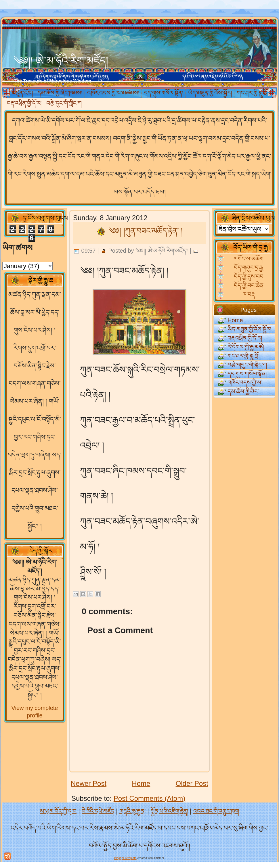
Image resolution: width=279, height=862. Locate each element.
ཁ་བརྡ (248, 294)
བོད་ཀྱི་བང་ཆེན (248, 285)
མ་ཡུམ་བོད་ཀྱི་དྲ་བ (58, 811)
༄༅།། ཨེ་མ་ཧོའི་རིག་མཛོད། (61, 61)
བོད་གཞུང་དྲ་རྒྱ (248, 267)
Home (141, 783)
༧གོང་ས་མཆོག (248, 259)
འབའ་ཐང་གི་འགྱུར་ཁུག (216, 811)
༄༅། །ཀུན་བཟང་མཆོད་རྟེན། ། (145, 230)
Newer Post (88, 783)
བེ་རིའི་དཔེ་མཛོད (98, 811)
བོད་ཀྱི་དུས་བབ (248, 276)
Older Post (192, 783)
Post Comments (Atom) (149, 798)
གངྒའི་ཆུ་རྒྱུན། (132, 811)
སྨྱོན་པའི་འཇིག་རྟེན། (169, 811)
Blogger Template (125, 858)
